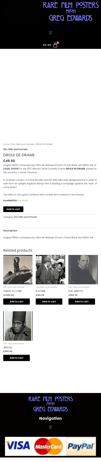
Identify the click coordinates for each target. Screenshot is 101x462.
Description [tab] (10, 230)
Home (6, 144)
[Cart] (50, 45)
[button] (50, 33)
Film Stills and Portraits (23, 144)
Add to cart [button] (16, 301)
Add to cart (13, 209)
